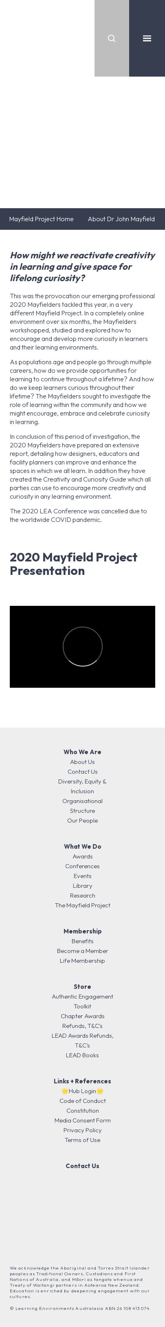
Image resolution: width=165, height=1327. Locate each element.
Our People (82, 820)
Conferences (82, 866)
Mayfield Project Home (41, 219)
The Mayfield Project (82, 905)
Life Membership (82, 960)
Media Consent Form (83, 1120)
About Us (82, 762)
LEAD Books (82, 1055)
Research (82, 895)
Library (82, 885)
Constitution (82, 1110)
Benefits (83, 941)
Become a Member (82, 951)
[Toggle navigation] (147, 38)
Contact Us (83, 771)
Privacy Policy (83, 1130)
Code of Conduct (82, 1101)
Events (83, 876)
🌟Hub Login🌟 (82, 1091)
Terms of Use (82, 1140)
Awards (83, 856)
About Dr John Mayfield (121, 219)
